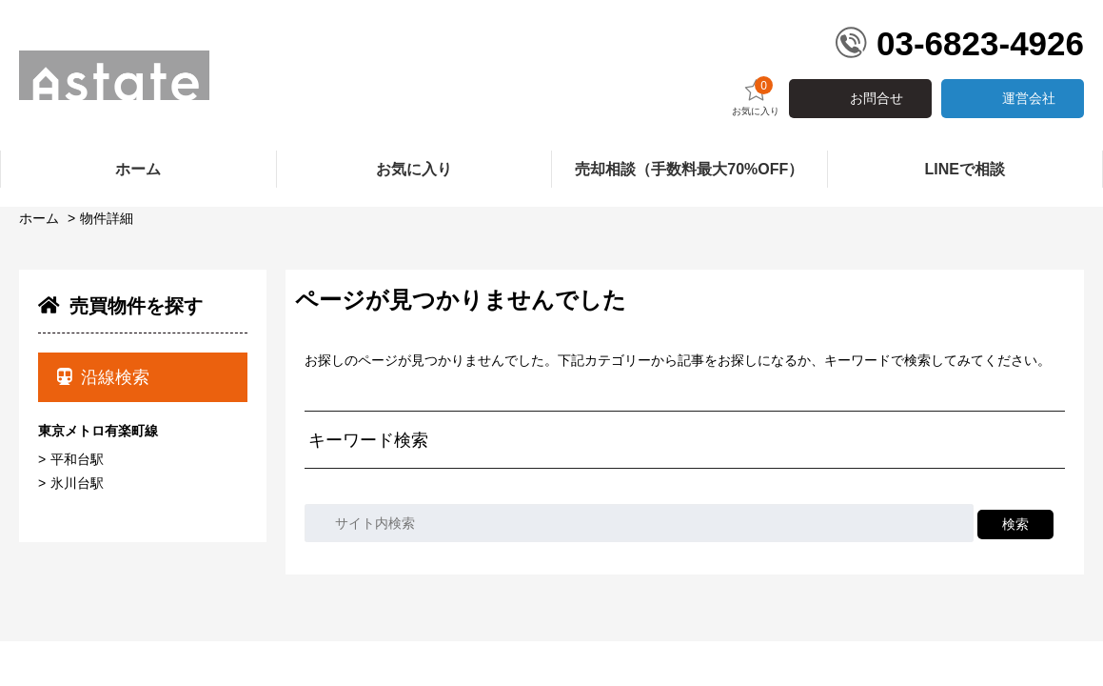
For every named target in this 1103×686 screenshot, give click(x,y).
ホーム (39, 218)
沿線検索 (103, 377)
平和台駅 (77, 459)
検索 (1015, 524)
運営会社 (1028, 98)
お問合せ (876, 98)
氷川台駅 (77, 483)
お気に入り (755, 96)
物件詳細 (106, 218)
